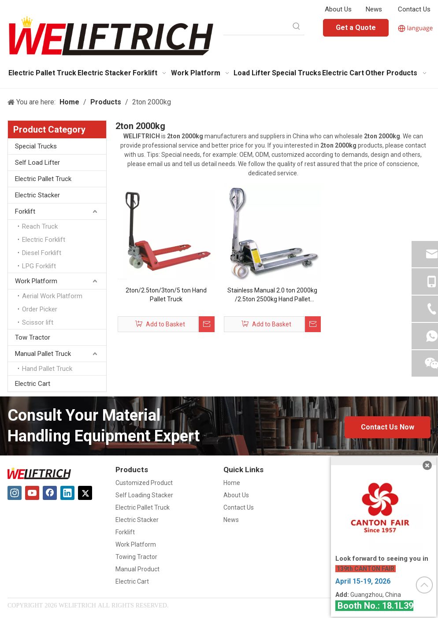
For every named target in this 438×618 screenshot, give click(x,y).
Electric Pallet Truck (43, 179)
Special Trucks (36, 146)
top (424, 585)
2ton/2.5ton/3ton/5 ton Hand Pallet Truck (166, 295)
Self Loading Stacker (144, 495)
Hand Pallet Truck (47, 369)
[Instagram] (14, 493)
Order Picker (39, 309)
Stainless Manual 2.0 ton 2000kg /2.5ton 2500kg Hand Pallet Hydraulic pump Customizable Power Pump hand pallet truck (272, 295)
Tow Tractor (32, 337)
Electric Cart (32, 384)
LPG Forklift (39, 266)
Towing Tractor (136, 556)
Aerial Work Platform (52, 296)
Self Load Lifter (37, 163)
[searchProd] (256, 27)
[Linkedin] (67, 493)
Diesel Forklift (41, 253)
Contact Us (414, 9)
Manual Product (137, 569)
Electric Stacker (37, 195)
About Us (338, 9)
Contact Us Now (387, 427)
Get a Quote (356, 27)
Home (231, 482)
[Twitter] (85, 493)
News (374, 9)
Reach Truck (40, 226)
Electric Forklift (43, 240)
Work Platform (36, 281)
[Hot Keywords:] (296, 27)
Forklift (25, 211)
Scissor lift (37, 322)
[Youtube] (32, 493)
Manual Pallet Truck (43, 354)
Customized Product (144, 482)
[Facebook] (50, 493)
